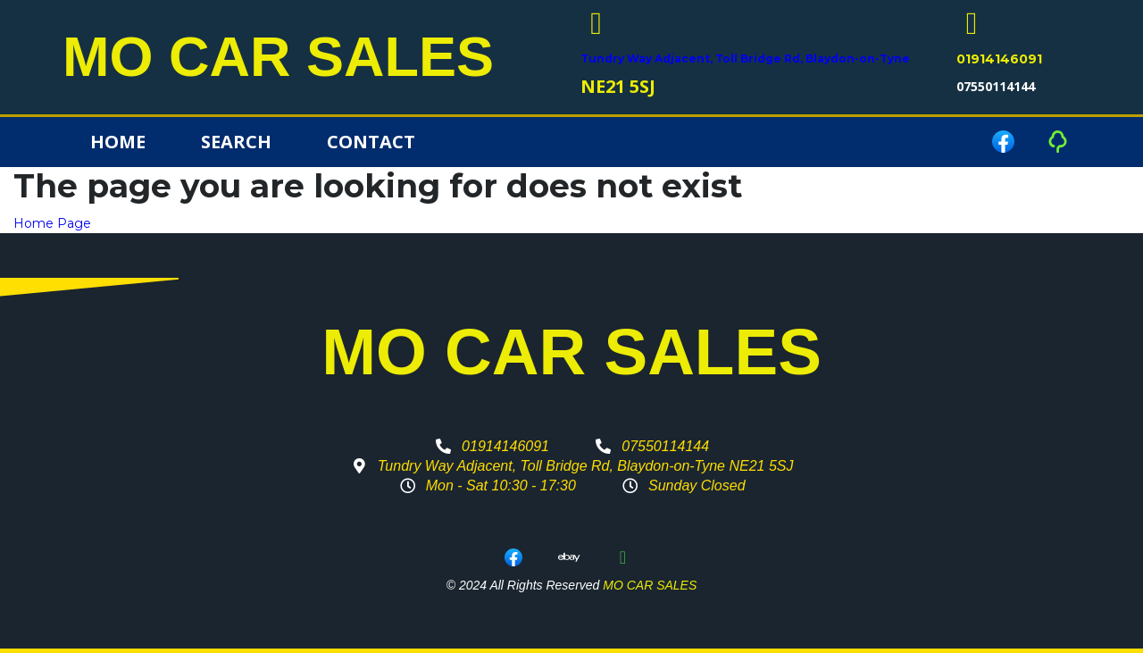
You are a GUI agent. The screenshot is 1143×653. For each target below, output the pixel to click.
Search (236, 142)
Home (118, 142)
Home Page (52, 223)
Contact (371, 142)
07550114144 (995, 86)
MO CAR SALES (278, 57)
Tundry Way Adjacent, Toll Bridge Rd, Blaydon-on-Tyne (745, 58)
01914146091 (999, 59)
